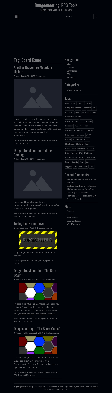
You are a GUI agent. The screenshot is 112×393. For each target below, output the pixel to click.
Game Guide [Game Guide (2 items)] (70, 130)
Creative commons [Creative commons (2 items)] (83, 108)
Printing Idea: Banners (85, 186)
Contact (70, 67)
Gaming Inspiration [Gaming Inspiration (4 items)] (85, 130)
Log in (70, 214)
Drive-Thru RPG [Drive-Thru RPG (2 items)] (71, 121)
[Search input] (79, 16)
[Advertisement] (56, 37)
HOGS (16, 216)
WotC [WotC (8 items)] (92, 166)
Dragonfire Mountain (48, 140)
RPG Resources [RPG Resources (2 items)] (71, 157)
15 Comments (30, 375)
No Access (71, 77)
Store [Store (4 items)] (88, 162)
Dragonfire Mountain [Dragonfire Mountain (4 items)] (74, 117)
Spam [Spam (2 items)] (67, 162)
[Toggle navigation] (16, 16)
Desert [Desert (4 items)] (77, 112)
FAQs (69, 74)
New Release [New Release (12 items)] (70, 148)
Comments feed (74, 221)
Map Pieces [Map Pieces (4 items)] (70, 144)
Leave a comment (21, 143)
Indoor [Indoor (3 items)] (87, 139)
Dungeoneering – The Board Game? (37, 328)
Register (71, 211)
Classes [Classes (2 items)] (88, 103)
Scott (69, 186)
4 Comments (26, 321)
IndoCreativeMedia (59, 389)
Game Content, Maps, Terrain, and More (67, 387)
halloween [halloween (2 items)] (69, 135)
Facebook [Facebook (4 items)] (69, 126)
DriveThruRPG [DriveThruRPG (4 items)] (86, 121)
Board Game (21, 140)
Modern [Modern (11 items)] (79, 144)
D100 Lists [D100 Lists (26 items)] (69, 112)
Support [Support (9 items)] (68, 166)
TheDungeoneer (39, 76)
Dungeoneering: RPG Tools (56, 5)
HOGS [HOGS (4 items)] (88, 135)
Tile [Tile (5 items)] (75, 166)
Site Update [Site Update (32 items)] (90, 157)
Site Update (21, 260)
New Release (44, 372)
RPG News (18, 375)
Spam (47, 260)
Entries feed (72, 217)
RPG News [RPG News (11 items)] (88, 153)
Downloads (72, 71)
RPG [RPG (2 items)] (80, 153)
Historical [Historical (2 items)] (80, 135)
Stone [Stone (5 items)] (82, 162)
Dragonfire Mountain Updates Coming (33, 152)
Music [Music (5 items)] (86, 144)
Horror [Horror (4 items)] (68, 139)
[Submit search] (95, 16)
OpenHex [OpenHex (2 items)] (81, 148)
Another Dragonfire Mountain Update (33, 69)
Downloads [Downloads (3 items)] (92, 112)
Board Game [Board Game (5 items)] (70, 103)
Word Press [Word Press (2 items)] (83, 166)
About (69, 64)
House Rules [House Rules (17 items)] (78, 139)
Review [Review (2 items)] (74, 153)
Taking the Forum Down (29, 223)
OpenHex (54, 372)
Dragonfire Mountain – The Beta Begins (35, 273)
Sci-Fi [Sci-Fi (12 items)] (81, 157)
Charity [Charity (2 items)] (80, 103)
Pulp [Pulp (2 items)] (67, 153)
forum (41, 260)
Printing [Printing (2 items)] (90, 148)
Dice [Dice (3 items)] (84, 112)
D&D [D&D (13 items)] (94, 108)
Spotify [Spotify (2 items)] (75, 162)
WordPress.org (73, 224)
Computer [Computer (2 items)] (69, 108)
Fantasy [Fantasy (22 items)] (78, 126)
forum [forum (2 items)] (85, 126)
